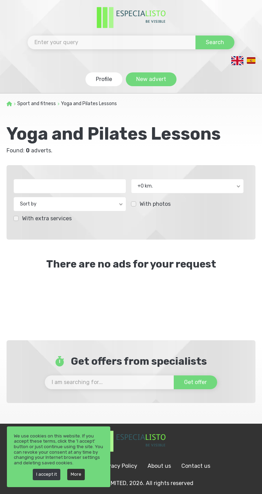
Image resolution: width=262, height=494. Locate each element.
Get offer (195, 382)
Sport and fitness (36, 104)
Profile (104, 79)
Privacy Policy (119, 466)
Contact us (195, 466)
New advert (151, 79)
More (76, 474)
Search (215, 42)
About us (159, 466)
